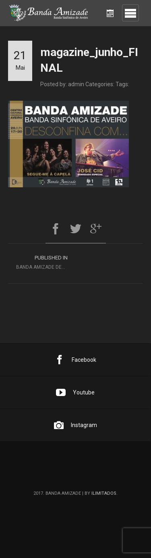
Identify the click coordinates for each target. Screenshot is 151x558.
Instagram (75, 425)
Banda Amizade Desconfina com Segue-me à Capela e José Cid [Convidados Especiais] (46, 261)
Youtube (75, 392)
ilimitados (103, 493)
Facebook (75, 360)
